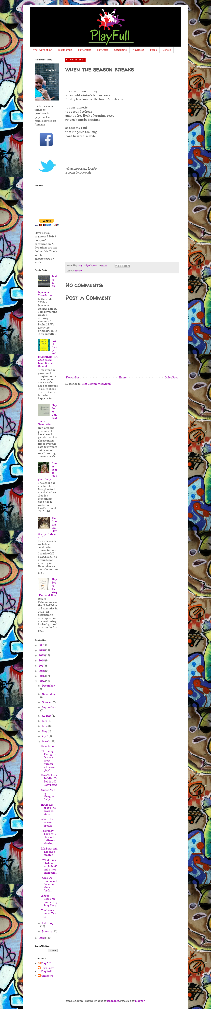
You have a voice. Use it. (48, 913)
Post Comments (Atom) (96, 383)
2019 (42, 655)
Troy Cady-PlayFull (48, 969)
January (47, 931)
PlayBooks (138, 49)
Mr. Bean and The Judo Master (49, 851)
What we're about (42, 49)
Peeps (153, 49)
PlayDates (102, 49)
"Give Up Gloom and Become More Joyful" (49, 884)
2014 (42, 681)
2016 (42, 671)
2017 (42, 665)
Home (123, 377)
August (47, 715)
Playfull (46, 963)
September (49, 707)
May (45, 731)
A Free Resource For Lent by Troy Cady (49, 900)
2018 (42, 660)
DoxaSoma (48, 746)
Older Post (171, 377)
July (44, 721)
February (48, 923)
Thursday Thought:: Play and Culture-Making (48, 837)
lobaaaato (113, 1000)
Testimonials (65, 49)
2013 (42, 937)
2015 (42, 676)
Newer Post (73, 377)
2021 (42, 645)
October (47, 702)
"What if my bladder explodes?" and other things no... (49, 866)
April (45, 736)
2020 (42, 650)
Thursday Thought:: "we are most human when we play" (48, 760)
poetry (78, 270)
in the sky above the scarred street (48, 809)
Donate (166, 49)
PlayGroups (84, 49)
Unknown (47, 975)
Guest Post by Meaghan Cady (48, 794)
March (46, 741)
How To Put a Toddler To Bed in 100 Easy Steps (49, 780)
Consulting (120, 49)
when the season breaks (47, 822)
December (48, 685)
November (48, 694)
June (45, 726)
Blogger (140, 1000)
